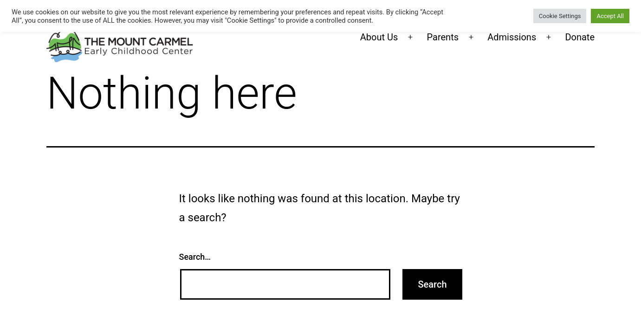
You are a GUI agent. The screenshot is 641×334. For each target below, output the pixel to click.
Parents (443, 37)
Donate (580, 37)
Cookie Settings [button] (560, 16)
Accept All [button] (610, 16)
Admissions (511, 37)
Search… (195, 257)
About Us (379, 37)
